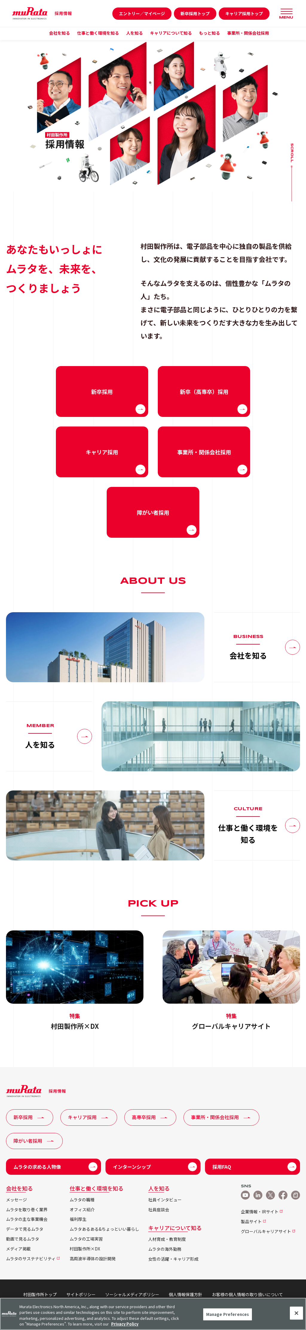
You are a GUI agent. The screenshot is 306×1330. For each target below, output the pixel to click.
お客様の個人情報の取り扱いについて (247, 1294)
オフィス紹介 (82, 1209)
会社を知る (19, 1188)
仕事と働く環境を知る (96, 1188)
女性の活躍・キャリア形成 (173, 1259)
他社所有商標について (136, 1301)
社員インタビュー (165, 1199)
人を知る (159, 1188)
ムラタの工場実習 (86, 1238)
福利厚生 (78, 1219)
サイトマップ (178, 1301)
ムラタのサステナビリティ (31, 1258)
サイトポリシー (81, 1294)
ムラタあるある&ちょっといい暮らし (104, 1229)
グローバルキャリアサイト (266, 1231)
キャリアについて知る (175, 1228)
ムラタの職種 (82, 1199)
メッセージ (16, 1199)
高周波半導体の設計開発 (93, 1258)
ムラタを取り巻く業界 (27, 1209)
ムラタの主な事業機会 (27, 1219)
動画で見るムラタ (22, 1238)
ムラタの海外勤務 (164, 1249)
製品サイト (251, 1221)
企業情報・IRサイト (260, 1211)
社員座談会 (158, 1209)
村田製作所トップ (40, 1294)
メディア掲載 (18, 1248)
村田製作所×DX (85, 1248)
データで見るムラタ (24, 1229)
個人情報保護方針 (185, 1294)
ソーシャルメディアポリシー (132, 1294)
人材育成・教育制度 (167, 1239)
